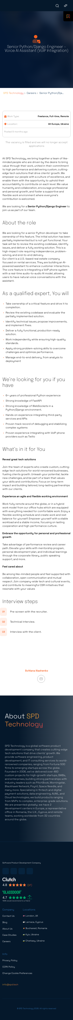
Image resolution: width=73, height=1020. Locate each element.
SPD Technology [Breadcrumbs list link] (13, 93)
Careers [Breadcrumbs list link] (31, 93)
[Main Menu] (65, 5)
